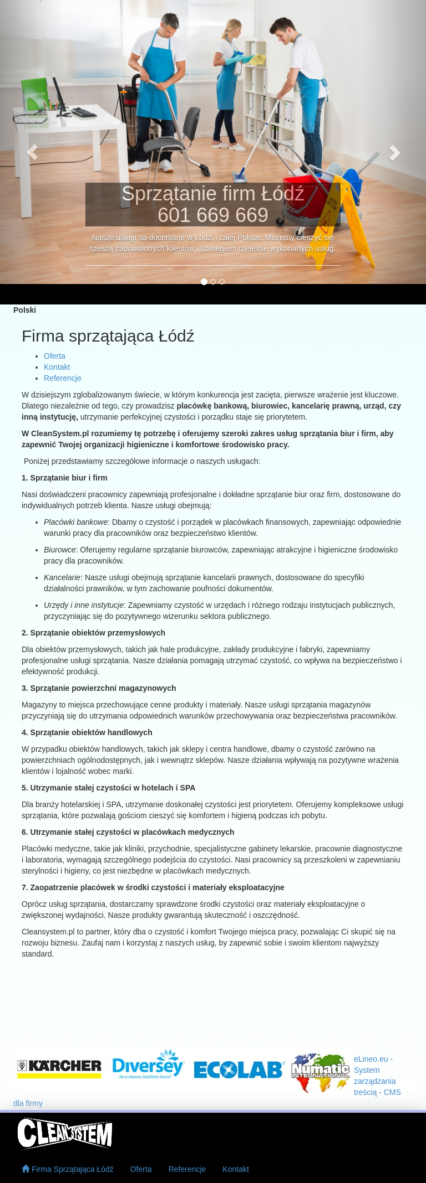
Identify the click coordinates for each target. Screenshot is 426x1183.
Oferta (141, 1169)
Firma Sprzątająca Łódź (68, 1169)
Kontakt (235, 1169)
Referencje (187, 1169)
